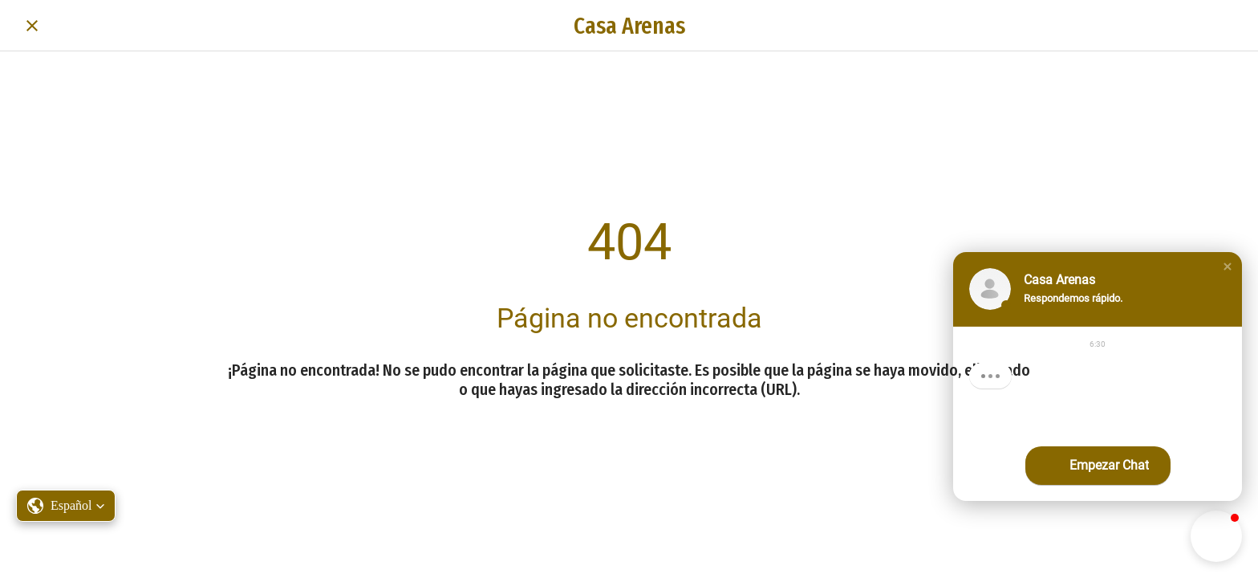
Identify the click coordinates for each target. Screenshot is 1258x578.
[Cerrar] (32, 25)
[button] (1227, 266)
